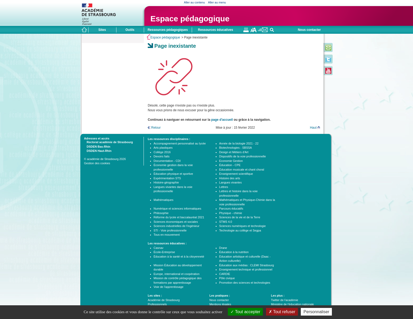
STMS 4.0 (225, 221)
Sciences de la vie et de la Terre (239, 217)
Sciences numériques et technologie (242, 226)
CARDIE (224, 274)
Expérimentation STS (167, 178)
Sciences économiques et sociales (176, 221)
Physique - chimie (230, 213)
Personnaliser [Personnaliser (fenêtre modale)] (316, 312)
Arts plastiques (163, 147)
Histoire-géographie (166, 182)
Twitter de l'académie (284, 300)
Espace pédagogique (189, 18)
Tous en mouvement (167, 234)
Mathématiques (163, 199)
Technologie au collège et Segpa (240, 230)
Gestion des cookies (97, 163)
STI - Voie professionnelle (170, 230)
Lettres (223, 186)
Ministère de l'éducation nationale (292, 304)
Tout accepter (245, 312)
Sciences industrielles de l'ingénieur (176, 226)
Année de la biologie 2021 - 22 (238, 143)
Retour (156, 127)
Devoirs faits (162, 156)
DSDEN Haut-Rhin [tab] (97, 150)
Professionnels (157, 304)
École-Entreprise (164, 252)
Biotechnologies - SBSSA (235, 147)
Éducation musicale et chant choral (241, 169)
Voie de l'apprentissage (168, 286)
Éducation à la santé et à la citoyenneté (179, 256)
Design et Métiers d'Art (233, 152)
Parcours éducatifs (231, 208)
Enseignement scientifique (236, 173)
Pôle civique (227, 278)
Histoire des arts (229, 178)
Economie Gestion (231, 160)
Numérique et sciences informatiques (177, 208)
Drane (223, 247)
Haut (313, 127)
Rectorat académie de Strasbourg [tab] (108, 142)
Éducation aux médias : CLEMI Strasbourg (246, 265)
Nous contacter (309, 30)
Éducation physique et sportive (173, 173)
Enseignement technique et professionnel (245, 269)
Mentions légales (220, 304)
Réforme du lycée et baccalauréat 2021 (179, 217)
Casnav (158, 247)
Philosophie (161, 213)
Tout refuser (282, 312)
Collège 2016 (162, 152)
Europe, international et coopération (176, 274)
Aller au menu (217, 2)
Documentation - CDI (167, 160)
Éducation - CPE (229, 165)
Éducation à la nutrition (234, 252)
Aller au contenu (194, 2)
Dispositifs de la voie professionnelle (242, 156)
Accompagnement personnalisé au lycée (180, 143)
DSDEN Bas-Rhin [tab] (97, 146)
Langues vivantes (230, 182)
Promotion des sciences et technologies (244, 282)
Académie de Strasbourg (164, 300)
